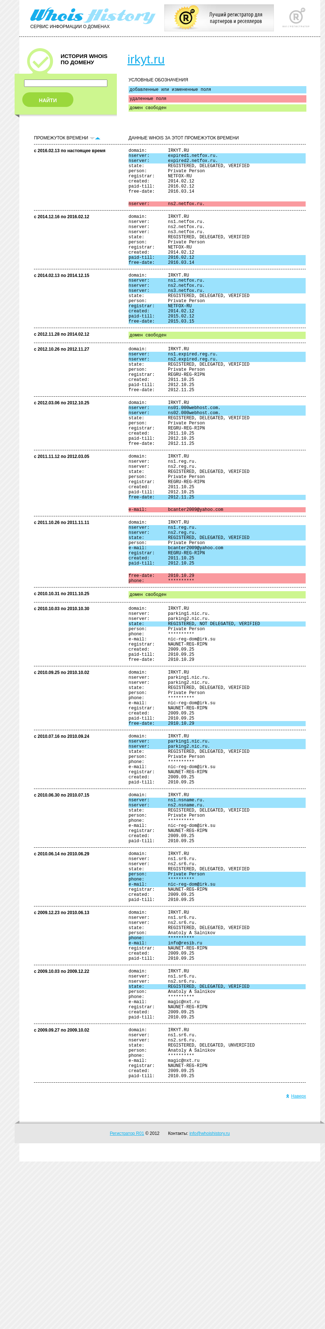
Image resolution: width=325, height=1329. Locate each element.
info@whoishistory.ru (210, 1300)
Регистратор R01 (127, 1300)
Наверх (296, 1263)
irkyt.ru (146, 59)
